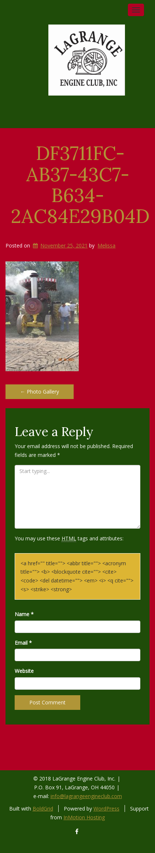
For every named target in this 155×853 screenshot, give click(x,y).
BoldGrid (43, 808)
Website (24, 670)
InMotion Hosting (84, 817)
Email (23, 642)
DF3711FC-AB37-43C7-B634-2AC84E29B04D (80, 184)
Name (24, 614)
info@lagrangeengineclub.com (86, 796)
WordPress (106, 808)
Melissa (106, 245)
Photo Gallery (39, 391)
